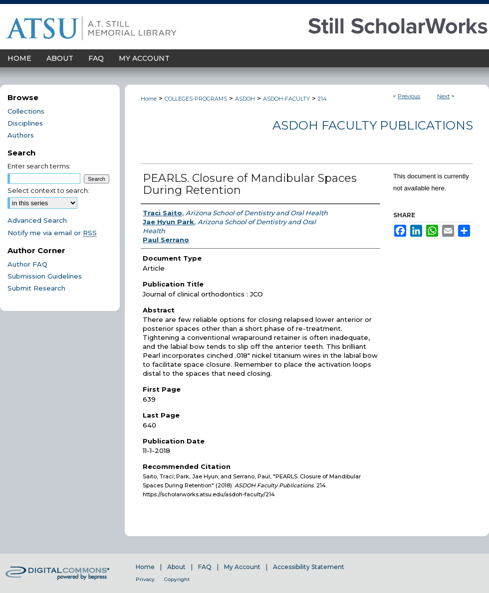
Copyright (177, 579)
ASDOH (245, 98)
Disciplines (25, 123)
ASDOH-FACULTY (286, 98)
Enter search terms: (38, 166)
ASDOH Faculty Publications (372, 125)
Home (149, 98)
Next (443, 96)
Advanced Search (37, 220)
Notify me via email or (52, 233)
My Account (242, 567)
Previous (409, 96)
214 (322, 98)
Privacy (145, 579)
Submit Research (36, 288)
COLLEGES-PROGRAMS (196, 98)
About (176, 567)
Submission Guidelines (44, 276)
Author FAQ (27, 264)
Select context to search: (48, 190)
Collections (25, 111)
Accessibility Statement (308, 567)
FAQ (205, 567)
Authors (20, 135)
